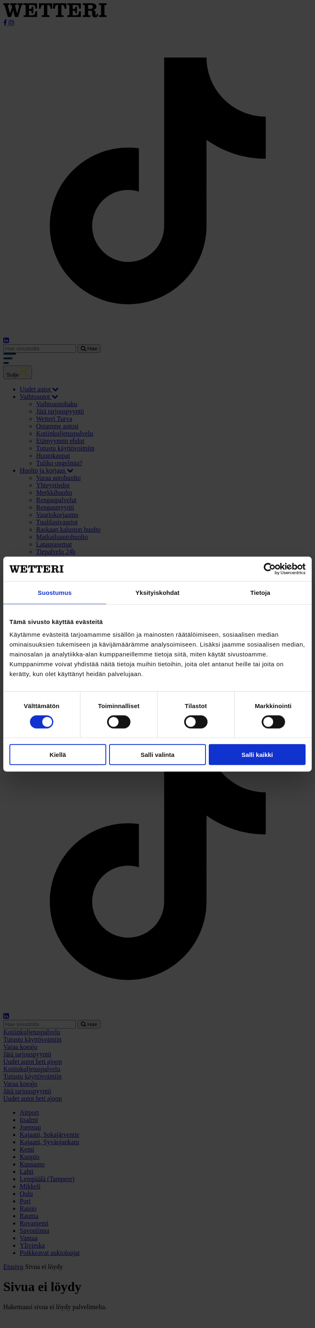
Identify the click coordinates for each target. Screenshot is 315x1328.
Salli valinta (158, 754)
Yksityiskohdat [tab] (157, 592)
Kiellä (58, 754)
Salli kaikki (257, 754)
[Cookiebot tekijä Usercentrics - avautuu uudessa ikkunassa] (270, 568)
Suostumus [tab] (55, 592)
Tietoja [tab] (260, 592)
